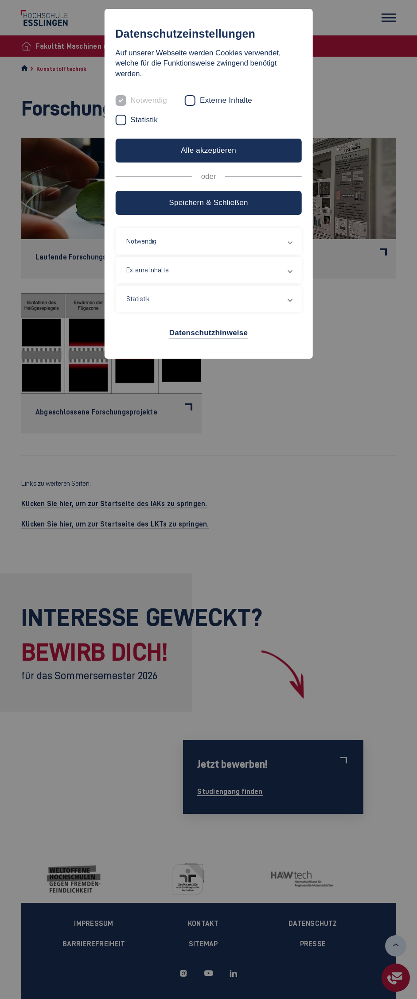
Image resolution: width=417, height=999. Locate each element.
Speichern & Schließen (208, 202)
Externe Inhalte (226, 100)
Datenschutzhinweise (208, 333)
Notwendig (148, 100)
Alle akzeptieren (208, 150)
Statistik (144, 120)
